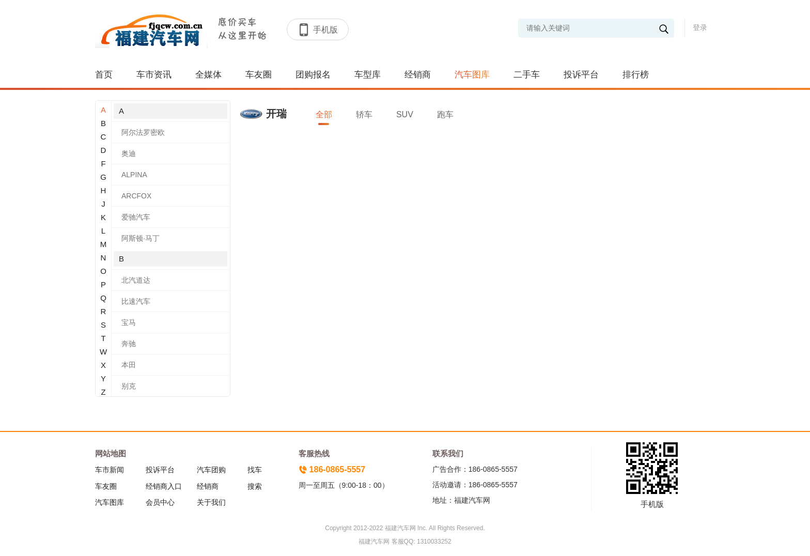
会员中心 (160, 502)
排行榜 (635, 75)
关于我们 (211, 502)
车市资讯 (154, 75)
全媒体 (208, 75)
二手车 (526, 75)
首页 (104, 75)
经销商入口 (164, 486)
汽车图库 (472, 75)
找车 (254, 470)
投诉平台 (581, 75)
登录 (700, 27)
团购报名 (313, 75)
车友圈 (258, 75)
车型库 (367, 75)
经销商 (417, 75)
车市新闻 (109, 470)
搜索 (254, 486)
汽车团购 (211, 470)
